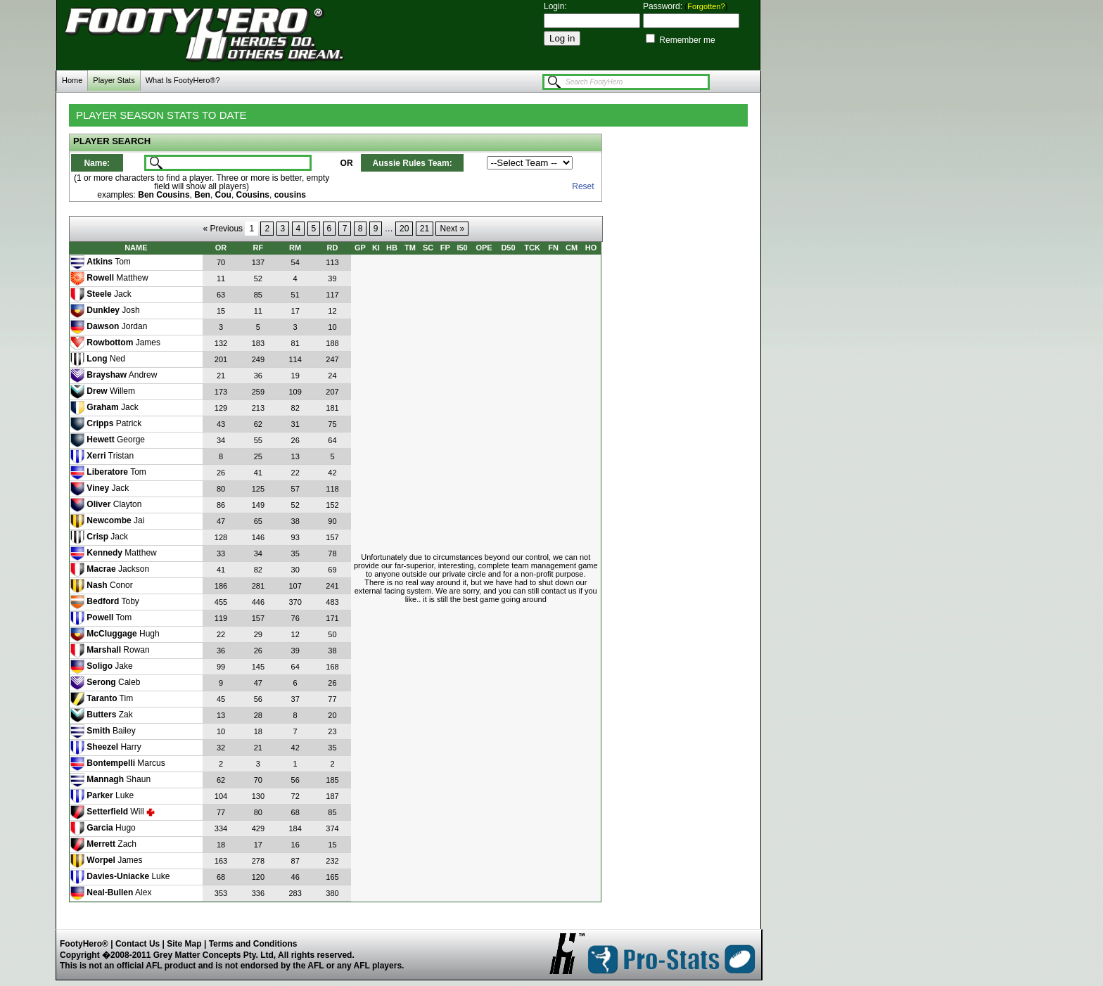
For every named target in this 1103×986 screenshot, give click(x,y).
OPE (484, 247)
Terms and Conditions (253, 944)
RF (258, 247)
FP (445, 247)
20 (404, 228)
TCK (532, 247)
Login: (555, 6)
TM (410, 247)
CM (572, 247)
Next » (452, 228)
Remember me (686, 40)
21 (424, 228)
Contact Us (137, 944)
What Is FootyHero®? (183, 80)
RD (332, 247)
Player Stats (113, 80)
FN (553, 247)
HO (591, 247)
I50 (462, 247)
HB (391, 247)
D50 (508, 247)
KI (376, 247)
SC (428, 247)
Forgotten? (706, 6)
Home (72, 80)
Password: (663, 6)
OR (221, 247)
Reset (583, 186)
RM (295, 247)
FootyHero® (85, 944)
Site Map (184, 944)
